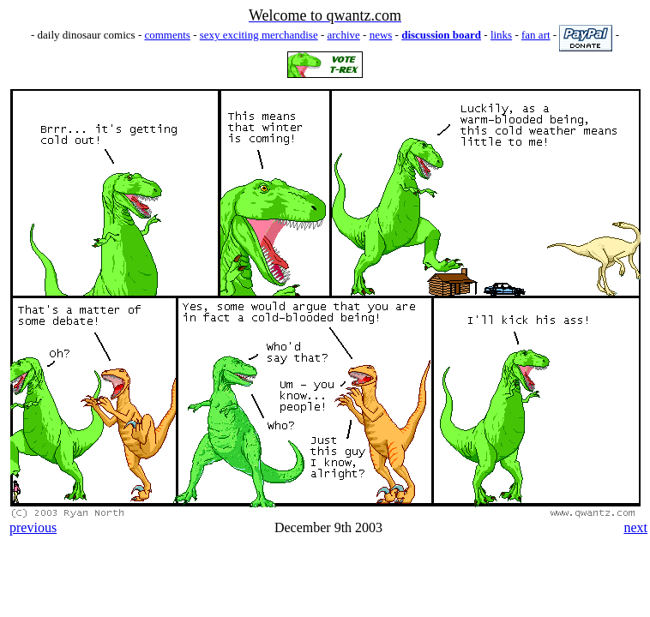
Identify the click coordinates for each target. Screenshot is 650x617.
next (635, 527)
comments (167, 34)
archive (344, 34)
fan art (536, 34)
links (501, 34)
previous (33, 527)
